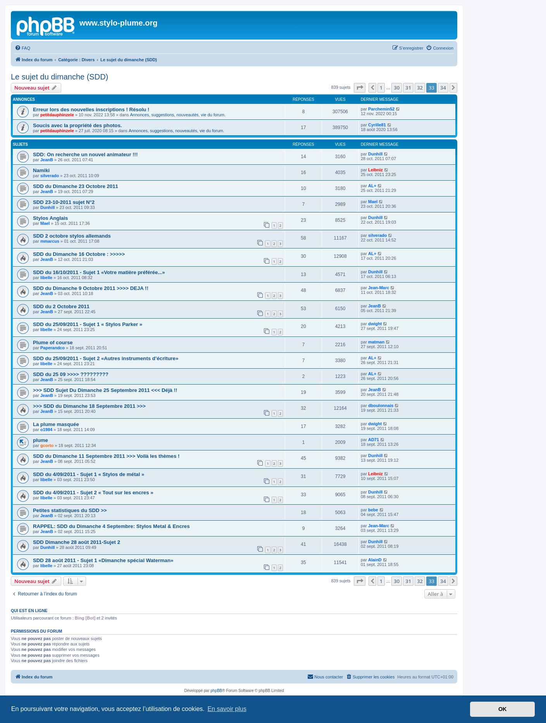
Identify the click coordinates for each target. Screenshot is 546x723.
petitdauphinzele (57, 114)
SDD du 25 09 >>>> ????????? (71, 374)
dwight (375, 323)
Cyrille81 (377, 125)
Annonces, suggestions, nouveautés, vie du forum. (178, 114)
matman (376, 342)
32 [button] (420, 87)
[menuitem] (22, 48)
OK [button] (502, 709)
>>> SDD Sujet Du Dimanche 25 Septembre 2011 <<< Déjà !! (105, 390)
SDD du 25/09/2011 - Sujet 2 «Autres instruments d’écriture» (105, 358)
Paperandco (52, 347)
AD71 (373, 439)
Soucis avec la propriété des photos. (77, 125)
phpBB (216, 690)
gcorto (46, 445)
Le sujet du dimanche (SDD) (59, 76)
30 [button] (397, 87)
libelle (46, 277)
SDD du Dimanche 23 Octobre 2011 (75, 186)
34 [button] (443, 87)
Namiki (41, 170)
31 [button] (408, 87)
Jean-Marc (378, 287)
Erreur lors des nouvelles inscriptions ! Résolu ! (91, 109)
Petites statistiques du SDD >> (70, 510)
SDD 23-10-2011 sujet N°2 (64, 202)
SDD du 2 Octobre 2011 (61, 306)
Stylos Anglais (50, 218)
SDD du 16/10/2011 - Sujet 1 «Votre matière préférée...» (99, 272)
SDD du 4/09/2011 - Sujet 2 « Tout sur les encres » (93, 492)
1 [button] (381, 87)
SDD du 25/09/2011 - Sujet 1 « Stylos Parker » (87, 324)
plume (40, 440)
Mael (372, 201)
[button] (359, 87)
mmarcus (49, 241)
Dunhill (375, 154)
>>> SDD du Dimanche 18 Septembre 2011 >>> (89, 406)
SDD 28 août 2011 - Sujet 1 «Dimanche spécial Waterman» (103, 560)
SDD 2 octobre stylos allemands (72, 236)
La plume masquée (56, 424)
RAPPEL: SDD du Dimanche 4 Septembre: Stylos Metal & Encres (111, 526)
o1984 (46, 429)
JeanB (46, 159)
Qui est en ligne (29, 610)
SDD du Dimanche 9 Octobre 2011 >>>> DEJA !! (90, 288)
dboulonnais (380, 405)
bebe (373, 509)
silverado (49, 175)
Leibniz (375, 169)
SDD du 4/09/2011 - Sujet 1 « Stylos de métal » (88, 474)
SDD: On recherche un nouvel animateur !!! (85, 154)
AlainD (375, 559)
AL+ (372, 185)
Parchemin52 (381, 109)
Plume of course (53, 342)
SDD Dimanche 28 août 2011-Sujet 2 (76, 542)
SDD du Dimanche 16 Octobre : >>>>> (79, 254)
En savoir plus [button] (226, 709)
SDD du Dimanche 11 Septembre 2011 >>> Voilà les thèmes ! (106, 456)
